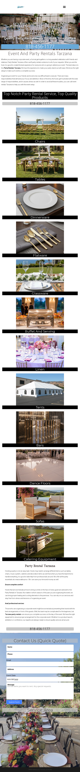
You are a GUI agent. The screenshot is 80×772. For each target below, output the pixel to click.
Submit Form (14, 702)
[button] (64, 7)
